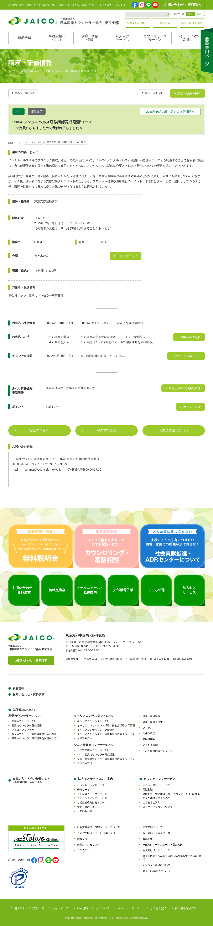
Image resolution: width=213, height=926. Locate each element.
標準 (190, 14)
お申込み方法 (84, 736)
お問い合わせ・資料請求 (182, 4)
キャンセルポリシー (130, 906)
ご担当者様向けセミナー (91, 801)
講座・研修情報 (90, 38)
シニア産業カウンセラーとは (93, 748)
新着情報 (24, 38)
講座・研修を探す (192, 22)
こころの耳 (83, 849)
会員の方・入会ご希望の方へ (31, 779)
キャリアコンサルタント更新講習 (96, 728)
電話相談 (148, 788)
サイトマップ (60, 906)
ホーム (12, 71)
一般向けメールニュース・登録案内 (163, 843)
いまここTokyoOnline (188, 38)
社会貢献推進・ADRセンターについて (98, 825)
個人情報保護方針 (186, 906)
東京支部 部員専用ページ (157, 869)
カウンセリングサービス (155, 38)
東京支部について (138, 22)
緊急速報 (148, 837)
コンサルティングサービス (92, 796)
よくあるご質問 (151, 801)
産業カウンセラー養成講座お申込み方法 (34, 732)
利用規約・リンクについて (93, 906)
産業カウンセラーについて (25, 714)
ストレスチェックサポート (92, 792)
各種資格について (57, 38)
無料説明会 (149, 737)
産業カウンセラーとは (24, 719)
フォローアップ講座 (23, 728)
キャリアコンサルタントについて (96, 714)
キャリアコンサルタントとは (93, 719)
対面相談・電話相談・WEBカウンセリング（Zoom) (172, 792)
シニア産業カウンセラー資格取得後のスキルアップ (106, 757)
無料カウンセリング (88, 843)
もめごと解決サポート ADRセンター (97, 831)
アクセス (164, 22)
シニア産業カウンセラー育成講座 (96, 753)
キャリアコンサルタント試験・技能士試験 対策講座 (106, 724)
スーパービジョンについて (158, 805)
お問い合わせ (84, 809)
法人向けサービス (122, 38)
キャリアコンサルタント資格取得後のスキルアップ (106, 732)
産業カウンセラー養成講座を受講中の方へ (35, 736)
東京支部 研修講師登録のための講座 (76, 140)
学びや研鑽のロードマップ (158, 749)
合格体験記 (149, 732)
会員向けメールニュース (156, 849)
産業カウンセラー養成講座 (27, 724)
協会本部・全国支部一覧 (156, 831)
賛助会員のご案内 (87, 805)
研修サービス (84, 788)
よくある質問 (150, 743)
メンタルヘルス (35, 140)
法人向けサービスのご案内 (95, 777)
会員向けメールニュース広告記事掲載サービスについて (173, 856)
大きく (200, 14)
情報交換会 (83, 837)
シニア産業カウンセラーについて (96, 743)
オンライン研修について (156, 863)
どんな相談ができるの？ (156, 796)
